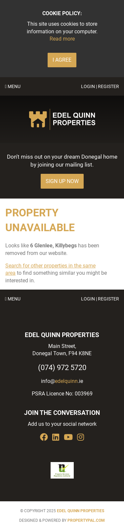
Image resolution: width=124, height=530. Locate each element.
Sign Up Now (62, 181)
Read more (62, 39)
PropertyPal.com (86, 520)
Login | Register (100, 86)
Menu (13, 86)
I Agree (62, 60)
